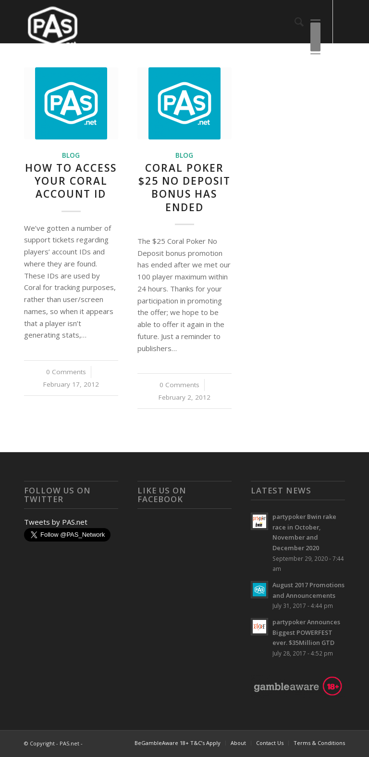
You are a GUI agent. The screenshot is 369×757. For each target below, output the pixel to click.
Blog (71, 155)
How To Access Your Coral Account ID (71, 181)
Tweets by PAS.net (55, 522)
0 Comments (66, 371)
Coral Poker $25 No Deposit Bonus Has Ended (184, 187)
